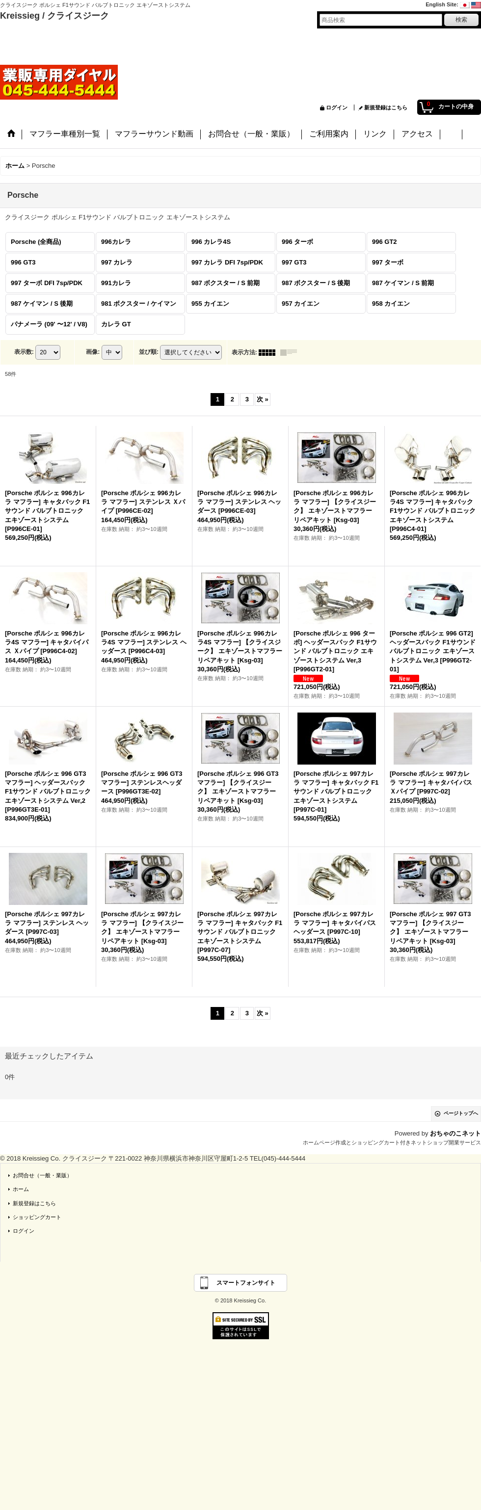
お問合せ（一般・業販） (42, 1175)
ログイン (336, 107)
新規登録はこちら (385, 107)
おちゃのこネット (455, 1133)
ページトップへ (461, 1113)
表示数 (24, 351)
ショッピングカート (37, 1217)
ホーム (21, 1189)
